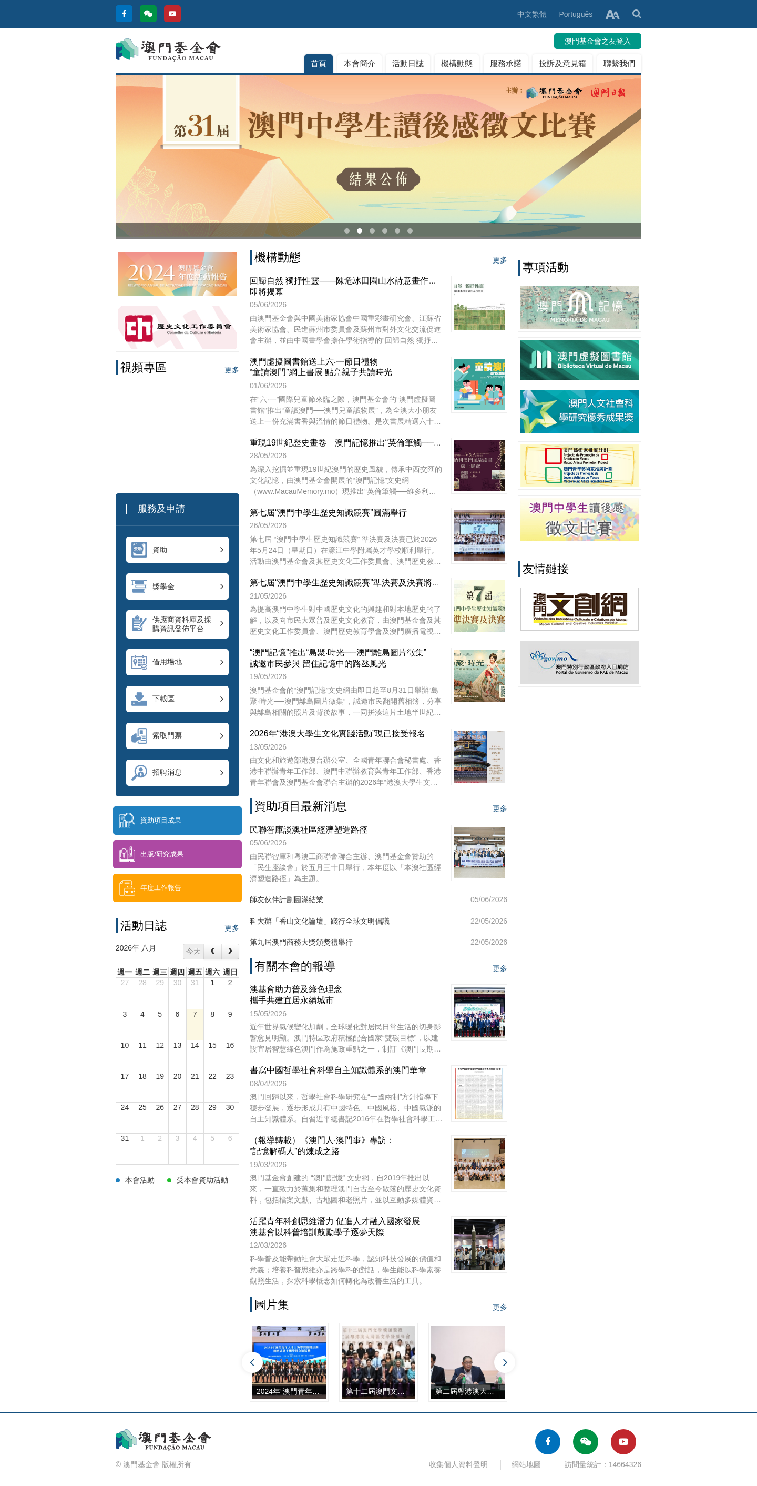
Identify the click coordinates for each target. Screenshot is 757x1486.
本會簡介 (359, 63)
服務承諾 (505, 63)
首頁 (318, 63)
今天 (193, 951)
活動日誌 (408, 63)
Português (575, 14)
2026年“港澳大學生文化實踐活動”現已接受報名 (337, 733)
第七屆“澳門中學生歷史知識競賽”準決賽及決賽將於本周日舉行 (366, 582)
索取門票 (177, 736)
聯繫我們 (619, 63)
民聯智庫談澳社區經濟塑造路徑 (308, 829)
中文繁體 (532, 14)
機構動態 (457, 63)
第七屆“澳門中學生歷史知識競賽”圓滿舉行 (328, 512)
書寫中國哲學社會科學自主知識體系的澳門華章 (338, 1070)
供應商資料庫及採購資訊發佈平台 (177, 624)
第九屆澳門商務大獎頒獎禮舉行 (301, 942)
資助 (177, 550)
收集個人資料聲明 (458, 1464)
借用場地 (177, 662)
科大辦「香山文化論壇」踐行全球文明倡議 (320, 921)
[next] (230, 951)
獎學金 (177, 586)
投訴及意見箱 (562, 63)
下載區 (177, 699)
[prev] (212, 951)
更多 (231, 370)
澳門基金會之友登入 (598, 41)
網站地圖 (526, 1464)
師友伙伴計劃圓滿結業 (286, 899)
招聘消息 (177, 773)
